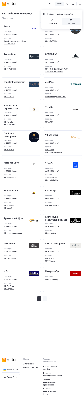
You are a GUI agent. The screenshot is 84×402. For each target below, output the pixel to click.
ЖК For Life (8, 122)
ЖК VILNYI (49, 150)
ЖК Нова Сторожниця (13, 233)
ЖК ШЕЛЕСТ (9, 97)
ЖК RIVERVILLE (10, 69)
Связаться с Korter (30, 368)
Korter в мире (28, 364)
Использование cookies (50, 367)
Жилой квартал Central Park (15, 41)
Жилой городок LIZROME (55, 97)
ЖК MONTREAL (51, 258)
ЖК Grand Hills (51, 178)
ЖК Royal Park (9, 125)
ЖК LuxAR (8, 208)
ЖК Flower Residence (53, 152)
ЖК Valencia (50, 261)
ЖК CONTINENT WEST (54, 72)
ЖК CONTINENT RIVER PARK (56, 69)
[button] (45, 298)
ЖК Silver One (50, 233)
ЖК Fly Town (9, 286)
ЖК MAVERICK (51, 41)
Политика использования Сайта (49, 391)
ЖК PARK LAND (51, 180)
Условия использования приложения (49, 382)
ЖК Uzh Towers (10, 258)
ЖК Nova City (9, 205)
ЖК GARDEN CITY (11, 178)
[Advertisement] (42, 322)
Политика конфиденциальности (52, 374)
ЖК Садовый (9, 289)
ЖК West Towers (52, 205)
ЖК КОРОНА (9, 150)
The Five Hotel (9, 44)
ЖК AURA (49, 122)
